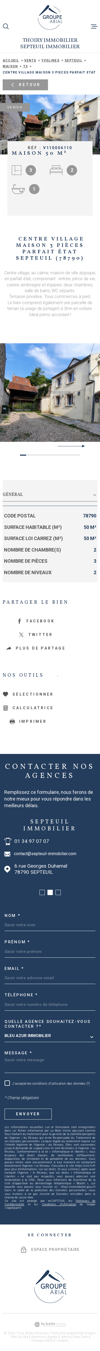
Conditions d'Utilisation (59, 1204)
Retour (25, 85)
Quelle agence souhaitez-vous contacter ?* (48, 1024)
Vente (30, 60)
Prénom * (17, 942)
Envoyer (28, 1114)
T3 (25, 66)
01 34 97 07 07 (31, 841)
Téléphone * (21, 995)
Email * (14, 968)
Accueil (11, 60)
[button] (81, 446)
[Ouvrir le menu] (94, 26)
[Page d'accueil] (50, 17)
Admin (66, 1337)
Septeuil (73, 60)
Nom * (13, 915)
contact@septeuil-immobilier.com (45, 853)
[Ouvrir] (6, 26)
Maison (10, 66)
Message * (18, 1053)
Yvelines (50, 60)
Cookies (63, 1340)
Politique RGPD (42, 1340)
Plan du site (19, 1337)
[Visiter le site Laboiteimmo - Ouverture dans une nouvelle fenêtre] (50, 1324)
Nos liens (81, 1337)
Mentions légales (44, 1337)
